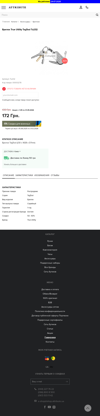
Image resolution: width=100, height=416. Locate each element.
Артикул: (6, 79)
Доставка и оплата (50, 289)
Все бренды (50, 267)
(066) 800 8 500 (46, 392)
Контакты (50, 342)
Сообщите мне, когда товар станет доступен (20, 100)
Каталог (50, 234)
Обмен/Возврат (50, 294)
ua (47, 367)
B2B (50, 302)
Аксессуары (50, 258)
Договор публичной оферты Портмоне (50, 315)
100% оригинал (50, 298)
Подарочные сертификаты (50, 320)
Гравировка (50, 337)
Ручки (50, 241)
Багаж (50, 245)
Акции (50, 333)
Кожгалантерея (50, 250)
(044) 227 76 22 (46, 389)
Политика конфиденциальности (50, 311)
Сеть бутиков (50, 271)
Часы (50, 254)
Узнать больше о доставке (15, 164)
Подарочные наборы (50, 263)
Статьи (50, 329)
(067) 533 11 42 (45, 395)
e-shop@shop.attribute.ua (51, 401)
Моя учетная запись (50, 350)
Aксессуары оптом (50, 307)
